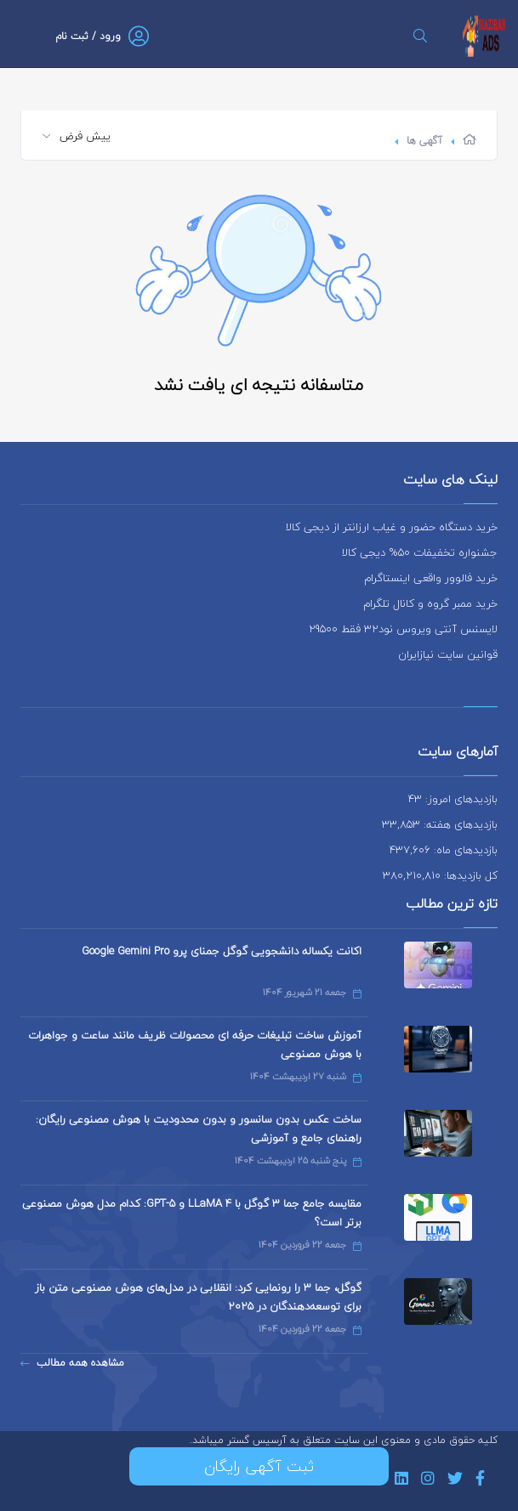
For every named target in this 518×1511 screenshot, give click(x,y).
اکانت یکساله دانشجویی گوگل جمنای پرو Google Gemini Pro (221, 951)
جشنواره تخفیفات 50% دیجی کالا (420, 552)
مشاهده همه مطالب (72, 1363)
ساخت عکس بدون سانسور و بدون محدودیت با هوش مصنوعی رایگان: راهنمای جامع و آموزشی (198, 1128)
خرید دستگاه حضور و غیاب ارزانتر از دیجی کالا (392, 527)
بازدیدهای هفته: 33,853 (440, 824)
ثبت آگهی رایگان (259, 1466)
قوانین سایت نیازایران (448, 654)
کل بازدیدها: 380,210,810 (440, 875)
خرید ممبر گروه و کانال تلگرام (430, 603)
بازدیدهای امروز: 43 (453, 798)
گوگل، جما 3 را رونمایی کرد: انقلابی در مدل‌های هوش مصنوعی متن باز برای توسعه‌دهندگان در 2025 (198, 1297)
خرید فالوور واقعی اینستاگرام (431, 578)
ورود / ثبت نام (88, 36)
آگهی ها (424, 141)
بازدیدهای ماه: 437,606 (444, 849)
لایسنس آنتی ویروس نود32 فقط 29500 (403, 629)
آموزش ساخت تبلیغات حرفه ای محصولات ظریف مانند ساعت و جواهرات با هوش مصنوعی (194, 1044)
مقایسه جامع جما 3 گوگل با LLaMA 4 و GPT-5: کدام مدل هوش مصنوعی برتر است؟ (191, 1212)
